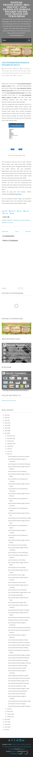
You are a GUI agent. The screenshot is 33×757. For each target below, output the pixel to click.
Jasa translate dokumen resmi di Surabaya (19, 678)
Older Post (28, 231)
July (8, 448)
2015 (6, 727)
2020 (6, 430)
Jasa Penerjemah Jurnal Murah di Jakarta (18, 456)
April (8, 709)
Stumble (5, 213)
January (9, 716)
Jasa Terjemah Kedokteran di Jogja (17, 686)
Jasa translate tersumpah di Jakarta (17, 668)
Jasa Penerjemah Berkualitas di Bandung (18, 683)
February (9, 714)
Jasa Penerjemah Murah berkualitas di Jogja (19, 701)
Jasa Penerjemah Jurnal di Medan (16, 560)
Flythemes (14, 751)
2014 (6, 729)
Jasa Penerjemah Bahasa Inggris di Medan (19, 645)
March (9, 711)
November (10, 438)
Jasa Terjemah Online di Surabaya (17, 703)
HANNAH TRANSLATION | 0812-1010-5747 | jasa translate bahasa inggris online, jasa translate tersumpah (16, 9)
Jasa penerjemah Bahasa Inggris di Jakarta (19, 655)
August (9, 446)
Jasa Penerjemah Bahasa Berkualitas (17, 691)
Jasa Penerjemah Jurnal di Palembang (18, 552)
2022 (6, 425)
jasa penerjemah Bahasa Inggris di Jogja (20, 70)
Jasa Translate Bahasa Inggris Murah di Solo (19, 592)
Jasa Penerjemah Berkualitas (15, 595)
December (10, 435)
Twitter (19, 211)
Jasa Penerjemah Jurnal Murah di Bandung (19, 464)
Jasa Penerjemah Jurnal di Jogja (16, 575)
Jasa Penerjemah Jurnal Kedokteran (17, 471)
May (8, 454)
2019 (6, 433)
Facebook (12, 211)
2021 (6, 428)
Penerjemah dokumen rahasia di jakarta (18, 620)
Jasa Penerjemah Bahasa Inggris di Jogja (15, 63)
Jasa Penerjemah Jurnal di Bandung (17, 590)
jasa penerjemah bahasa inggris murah (12, 73)
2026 (6, 415)
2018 (6, 719)
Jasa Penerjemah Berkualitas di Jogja (17, 665)
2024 (6, 420)
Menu (4, 40)
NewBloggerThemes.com (16, 753)
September (10, 443)
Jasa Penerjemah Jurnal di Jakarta (17, 582)
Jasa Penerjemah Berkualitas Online (17, 602)
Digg (12, 213)
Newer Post (5, 231)
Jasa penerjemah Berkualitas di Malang (18, 647)
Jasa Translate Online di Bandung (16, 693)
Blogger (23, 749)
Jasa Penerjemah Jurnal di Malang (17, 567)
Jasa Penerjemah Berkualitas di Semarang (19, 617)
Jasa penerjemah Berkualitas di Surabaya (18, 610)
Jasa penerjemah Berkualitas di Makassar (18, 657)
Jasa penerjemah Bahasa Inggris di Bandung (19, 663)
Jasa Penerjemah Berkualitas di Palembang (19, 627)
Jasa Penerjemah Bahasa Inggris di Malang (19, 706)
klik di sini (18, 194)
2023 (6, 423)
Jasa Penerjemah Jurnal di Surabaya (17, 545)
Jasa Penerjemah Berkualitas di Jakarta (18, 675)
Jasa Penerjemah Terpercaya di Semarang (19, 642)
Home (16, 231)
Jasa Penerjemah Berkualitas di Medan (18, 640)
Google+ (26, 211)
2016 (6, 724)
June (8, 451)
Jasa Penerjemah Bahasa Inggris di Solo (18, 680)
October (9, 441)
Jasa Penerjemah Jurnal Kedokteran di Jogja (19, 518)
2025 (6, 417)
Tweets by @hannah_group (9, 400)
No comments (18, 75)
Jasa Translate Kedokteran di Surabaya (18, 660)
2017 (6, 722)
